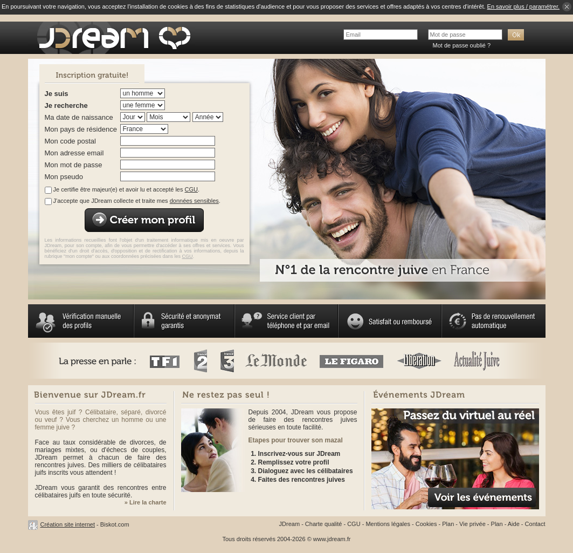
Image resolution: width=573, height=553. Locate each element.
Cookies (426, 524)
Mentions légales (387, 524)
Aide (514, 524)
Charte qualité (323, 524)
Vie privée (472, 524)
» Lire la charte (146, 502)
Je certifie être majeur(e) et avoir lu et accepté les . (126, 189)
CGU (191, 189)
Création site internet (67, 524)
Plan (448, 524)
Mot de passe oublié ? (462, 45)
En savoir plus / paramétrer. (523, 6)
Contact (535, 524)
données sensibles (194, 200)
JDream (289, 524)
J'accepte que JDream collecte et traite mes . (136, 200)
